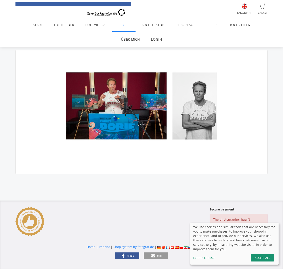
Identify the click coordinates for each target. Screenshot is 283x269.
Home (91, 247)
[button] (127, 255)
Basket (263, 9)
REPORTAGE (185, 25)
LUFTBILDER (64, 25)
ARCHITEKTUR (153, 25)
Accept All (262, 258)
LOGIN (156, 39)
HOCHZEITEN (239, 25)
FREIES (212, 25)
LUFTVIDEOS (95, 25)
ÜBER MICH (130, 39)
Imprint (104, 247)
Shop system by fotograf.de (133, 247)
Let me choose (203, 258)
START (38, 25)
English (244, 9)
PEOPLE (123, 25)
